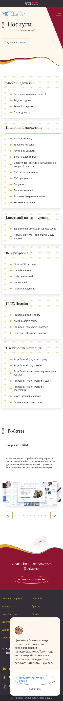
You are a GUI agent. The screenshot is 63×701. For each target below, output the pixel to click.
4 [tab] (30, 515)
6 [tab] (38, 515)
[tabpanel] (31, 474)
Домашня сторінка (12, 598)
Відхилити (35, 689)
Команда (6, 606)
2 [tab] (23, 515)
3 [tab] (27, 515)
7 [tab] (41, 515)
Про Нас (36, 606)
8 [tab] (45, 515)
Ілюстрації (7, 622)
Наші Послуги (9, 614)
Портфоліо (37, 598)
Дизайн (35, 614)
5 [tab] (34, 515)
